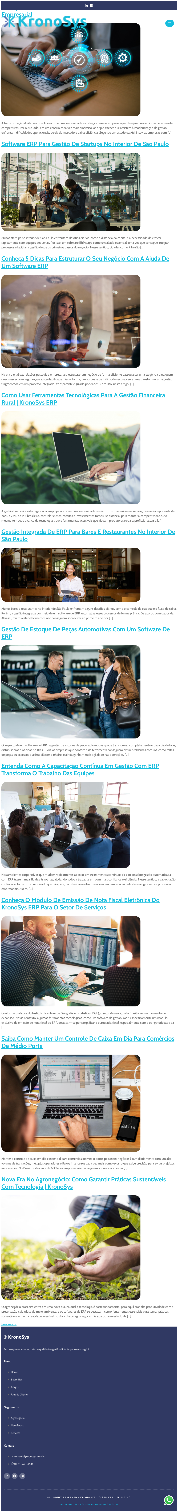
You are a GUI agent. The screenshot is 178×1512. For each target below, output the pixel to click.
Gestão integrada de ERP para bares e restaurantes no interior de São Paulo (88, 535)
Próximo (9, 1324)
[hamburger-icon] (169, 23)
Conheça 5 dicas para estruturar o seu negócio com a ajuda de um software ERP (85, 262)
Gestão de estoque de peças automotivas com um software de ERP (85, 632)
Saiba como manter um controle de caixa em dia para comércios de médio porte (87, 1042)
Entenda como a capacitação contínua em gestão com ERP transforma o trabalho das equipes (80, 769)
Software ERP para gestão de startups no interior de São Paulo (85, 144)
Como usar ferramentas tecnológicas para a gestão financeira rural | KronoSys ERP (83, 398)
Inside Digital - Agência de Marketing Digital (89, 1504)
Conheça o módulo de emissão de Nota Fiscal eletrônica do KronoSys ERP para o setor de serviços (80, 903)
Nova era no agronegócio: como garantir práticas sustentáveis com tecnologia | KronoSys (83, 1182)
